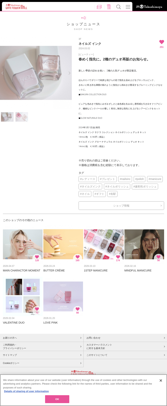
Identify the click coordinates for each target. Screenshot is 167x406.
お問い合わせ (93, 337)
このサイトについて (96, 355)
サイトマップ (10, 355)
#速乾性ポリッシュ (145, 186)
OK (57, 400)
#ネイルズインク (90, 186)
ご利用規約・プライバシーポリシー (14, 346)
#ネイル (85, 193)
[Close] (161, 382)
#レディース (87, 179)
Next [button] (69, 73)
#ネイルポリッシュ (117, 186)
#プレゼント (107, 179)
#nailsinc (125, 179)
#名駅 (112, 193)
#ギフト (99, 193)
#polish (139, 179)
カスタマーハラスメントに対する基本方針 (99, 346)
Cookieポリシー (11, 363)
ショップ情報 (121, 205)
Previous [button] (2, 73)
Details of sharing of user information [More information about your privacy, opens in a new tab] (26, 392)
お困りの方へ (10, 337)
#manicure (155, 179)
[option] (36, 73)
